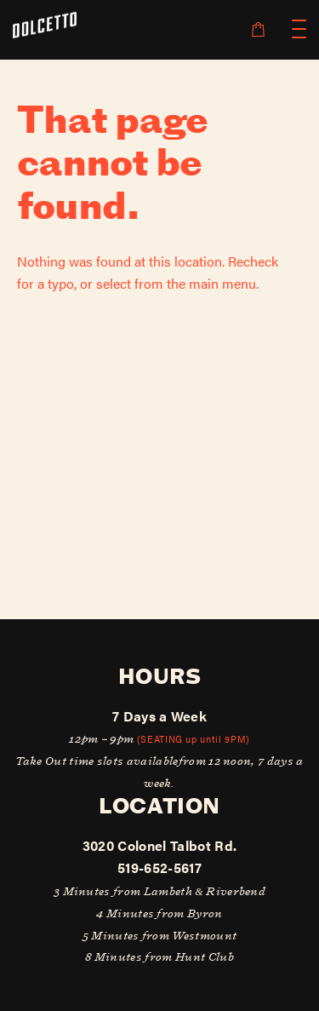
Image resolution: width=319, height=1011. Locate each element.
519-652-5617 (159, 867)
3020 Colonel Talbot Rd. (159, 845)
